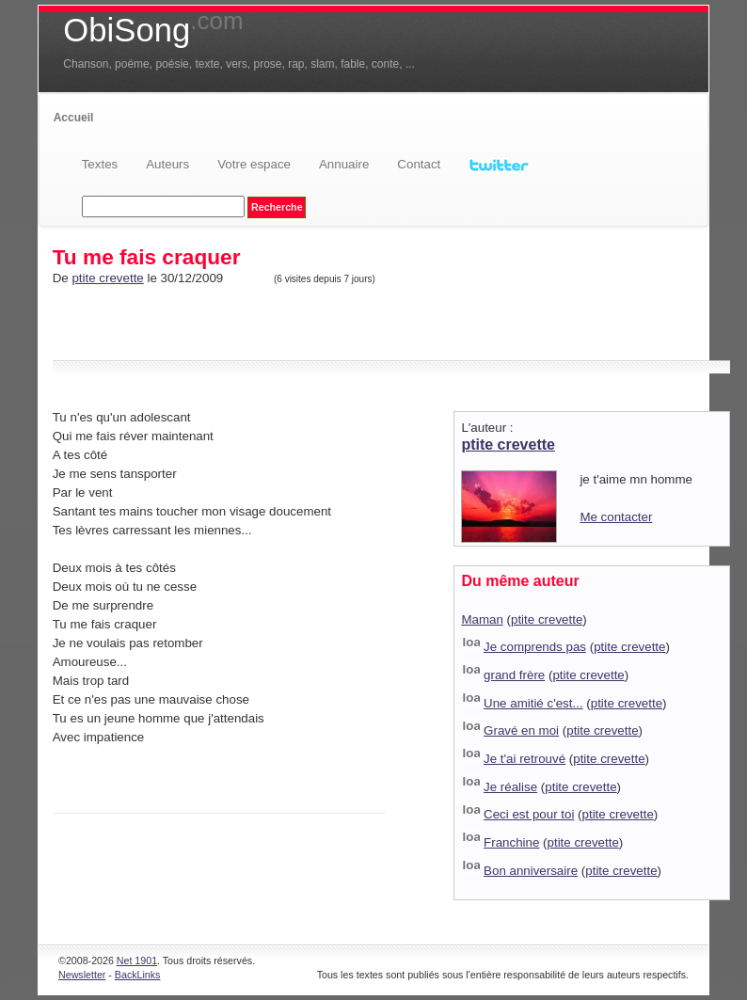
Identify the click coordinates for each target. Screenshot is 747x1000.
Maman (481, 619)
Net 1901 (137, 960)
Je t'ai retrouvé (524, 759)
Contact (418, 164)
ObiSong (153, 30)
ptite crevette (107, 278)
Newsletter (81, 974)
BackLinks (138, 974)
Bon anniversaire (531, 871)
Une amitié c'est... (533, 703)
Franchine (511, 842)
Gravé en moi (521, 730)
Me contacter (616, 517)
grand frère (514, 675)
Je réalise (510, 787)
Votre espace (254, 164)
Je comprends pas (535, 647)
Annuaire (344, 164)
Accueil (74, 117)
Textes (100, 164)
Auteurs (167, 164)
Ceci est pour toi (529, 814)
